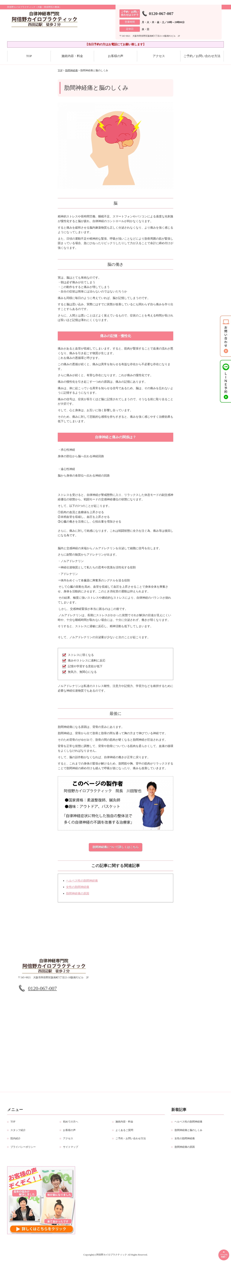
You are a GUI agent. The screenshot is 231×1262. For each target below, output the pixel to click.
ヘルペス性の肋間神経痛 (82, 882)
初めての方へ (70, 1124)
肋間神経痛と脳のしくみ (188, 1132)
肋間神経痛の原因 (77, 895)
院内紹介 (15, 1140)
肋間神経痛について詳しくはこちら (115, 847)
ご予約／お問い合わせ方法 (202, 56)
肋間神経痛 (71, 70)
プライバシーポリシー (23, 1149)
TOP (29, 56)
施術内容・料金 (72, 56)
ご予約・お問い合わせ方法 (131, 1140)
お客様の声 (115, 56)
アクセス (159, 56)
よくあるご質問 (124, 1132)
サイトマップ (70, 1149)
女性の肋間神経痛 (77, 889)
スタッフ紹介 (18, 1132)
